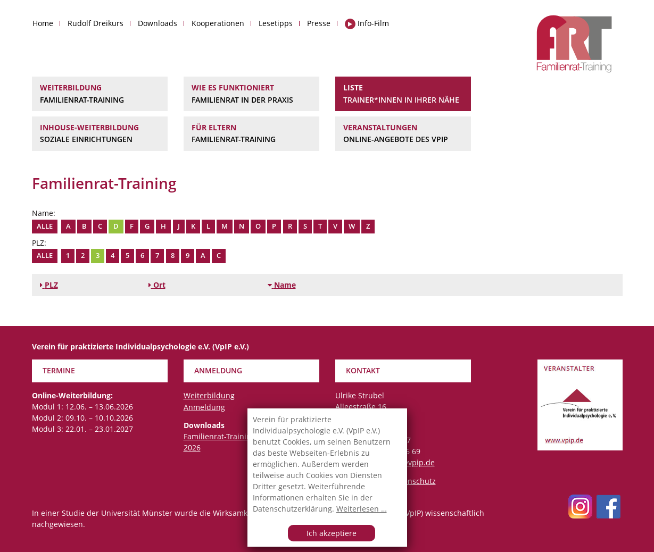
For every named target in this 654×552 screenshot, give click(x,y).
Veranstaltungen (403, 134)
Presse (318, 23)
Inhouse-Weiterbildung (100, 134)
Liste (403, 94)
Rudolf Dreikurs (95, 23)
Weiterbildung (100, 94)
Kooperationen (218, 23)
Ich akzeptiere (332, 533)
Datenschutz (413, 481)
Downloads (157, 23)
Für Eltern (251, 134)
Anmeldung (204, 407)
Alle (45, 226)
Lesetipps (276, 23)
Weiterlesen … (361, 509)
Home (42, 23)
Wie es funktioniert (251, 94)
